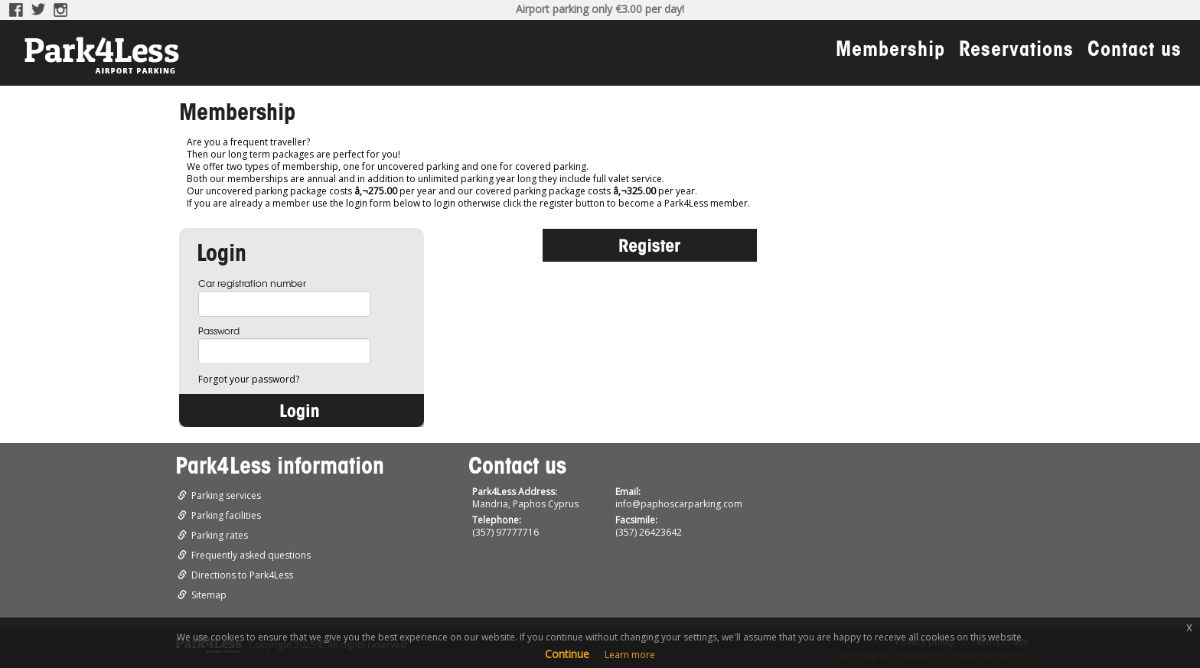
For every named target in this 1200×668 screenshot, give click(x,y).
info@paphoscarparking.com (678, 503)
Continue (567, 654)
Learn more (630, 654)
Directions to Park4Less (242, 575)
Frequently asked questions (251, 555)
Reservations (1016, 51)
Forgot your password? (248, 379)
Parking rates (219, 535)
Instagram (62, 10)
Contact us (1135, 51)
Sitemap (209, 594)
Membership (890, 51)
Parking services (226, 495)
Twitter (39, 10)
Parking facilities (226, 515)
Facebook (16, 10)
